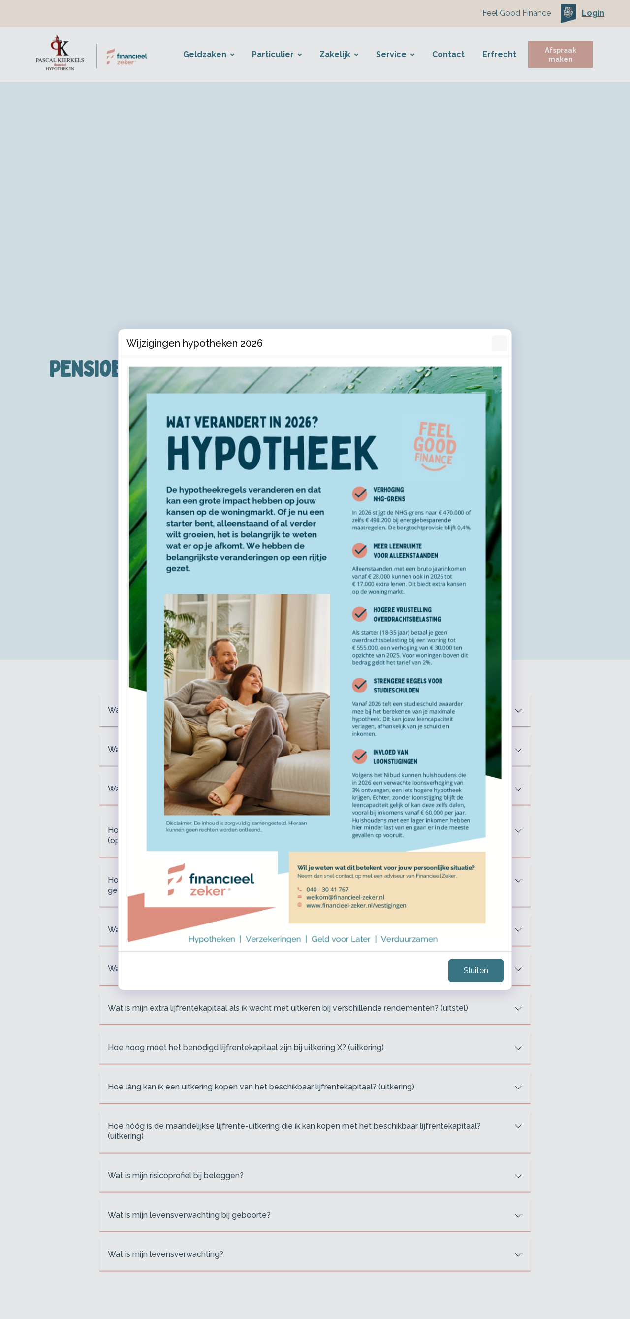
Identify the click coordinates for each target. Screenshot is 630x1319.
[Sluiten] (499, 343)
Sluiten (476, 970)
